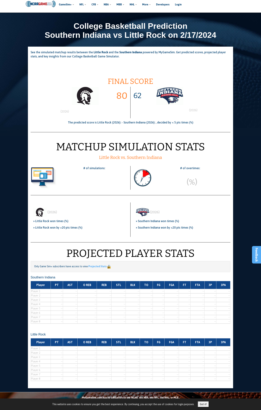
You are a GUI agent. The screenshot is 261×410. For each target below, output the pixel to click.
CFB (94, 4)
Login (178, 4)
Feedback (256, 255)
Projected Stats (97, 266)
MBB (120, 4)
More (146, 4)
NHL (133, 4)
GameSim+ (66, 4)
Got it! (203, 404)
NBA (107, 4)
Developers (163, 4)
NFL (82, 4)
